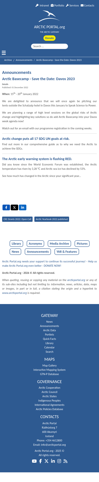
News (15, 252)
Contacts (87, 5)
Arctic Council (50, 392)
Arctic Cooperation (49, 387)
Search (49, 351)
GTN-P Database (49, 374)
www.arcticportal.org (14, 293)
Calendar (49, 347)
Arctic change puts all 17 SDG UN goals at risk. (36, 138)
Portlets (49, 334)
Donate (49, 38)
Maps (49, 359)
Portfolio (57, 5)
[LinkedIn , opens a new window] (22, 207)
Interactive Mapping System (49, 369)
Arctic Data (49, 330)
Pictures (82, 244)
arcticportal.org (76, 280)
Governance (49, 381)
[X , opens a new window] (14, 207)
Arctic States (49, 396)
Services (72, 5)
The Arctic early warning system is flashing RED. (37, 159)
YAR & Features (67, 252)
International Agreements (49, 405)
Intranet (42, 5)
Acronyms (35, 244)
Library (16, 244)
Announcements (38, 252)
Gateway (49, 315)
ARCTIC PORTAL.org (49, 27)
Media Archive (59, 244)
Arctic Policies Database (49, 409)
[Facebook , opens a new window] (6, 207)
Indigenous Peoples (49, 400)
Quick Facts (49, 339)
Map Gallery (49, 365)
